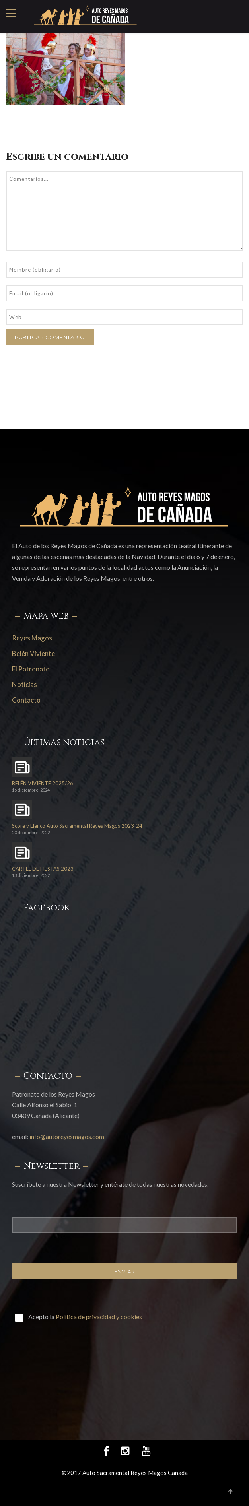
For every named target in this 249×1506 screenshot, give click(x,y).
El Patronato (31, 669)
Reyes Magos (32, 638)
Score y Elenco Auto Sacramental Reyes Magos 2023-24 (77, 826)
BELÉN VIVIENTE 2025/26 (42, 783)
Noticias (24, 684)
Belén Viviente (33, 653)
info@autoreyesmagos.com (66, 1136)
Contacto (26, 700)
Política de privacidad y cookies (99, 1316)
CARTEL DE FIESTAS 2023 (43, 869)
